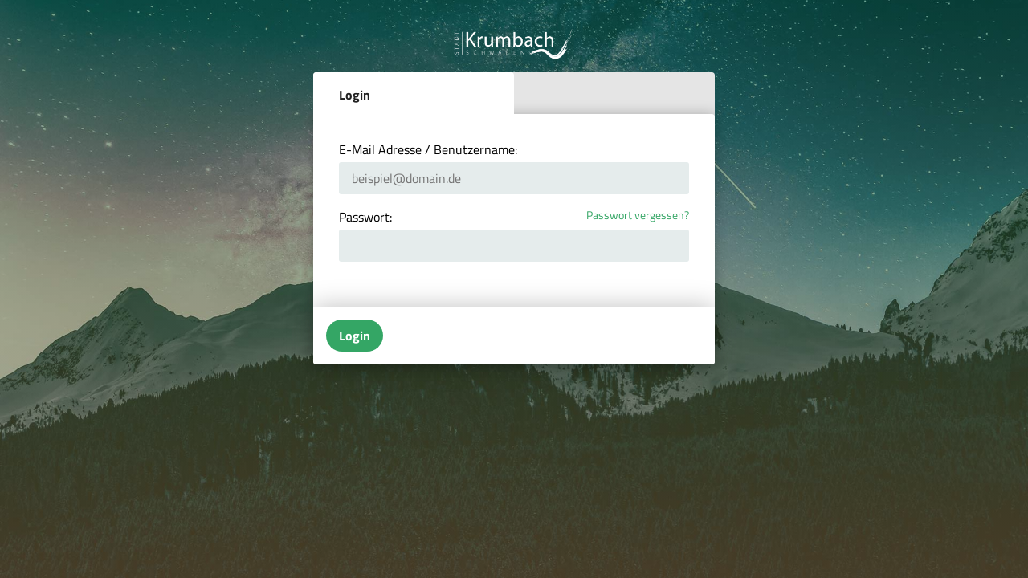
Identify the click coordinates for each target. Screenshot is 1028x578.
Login (354, 94)
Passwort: (365, 216)
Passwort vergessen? (637, 215)
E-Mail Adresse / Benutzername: (428, 149)
